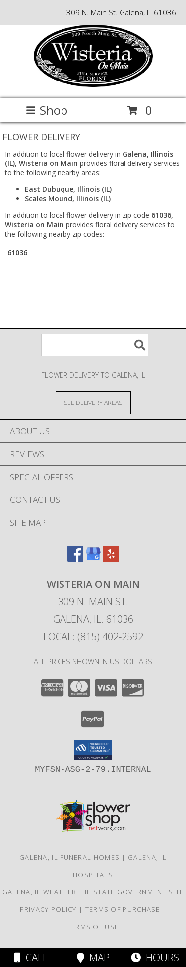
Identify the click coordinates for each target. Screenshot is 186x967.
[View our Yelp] (111, 558)
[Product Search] (94, 345)
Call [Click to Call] (31, 957)
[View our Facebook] (75, 558)
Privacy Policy (48, 909)
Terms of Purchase (122, 909)
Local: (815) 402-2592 (93, 636)
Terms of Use (93, 926)
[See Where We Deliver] (93, 402)
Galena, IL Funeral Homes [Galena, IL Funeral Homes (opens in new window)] (69, 857)
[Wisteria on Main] (93, 84)
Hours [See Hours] (155, 957)
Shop (46, 110)
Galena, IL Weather (39, 891)
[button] (93, 750)
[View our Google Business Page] (93, 558)
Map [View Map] (93, 957)
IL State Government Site (134, 891)
